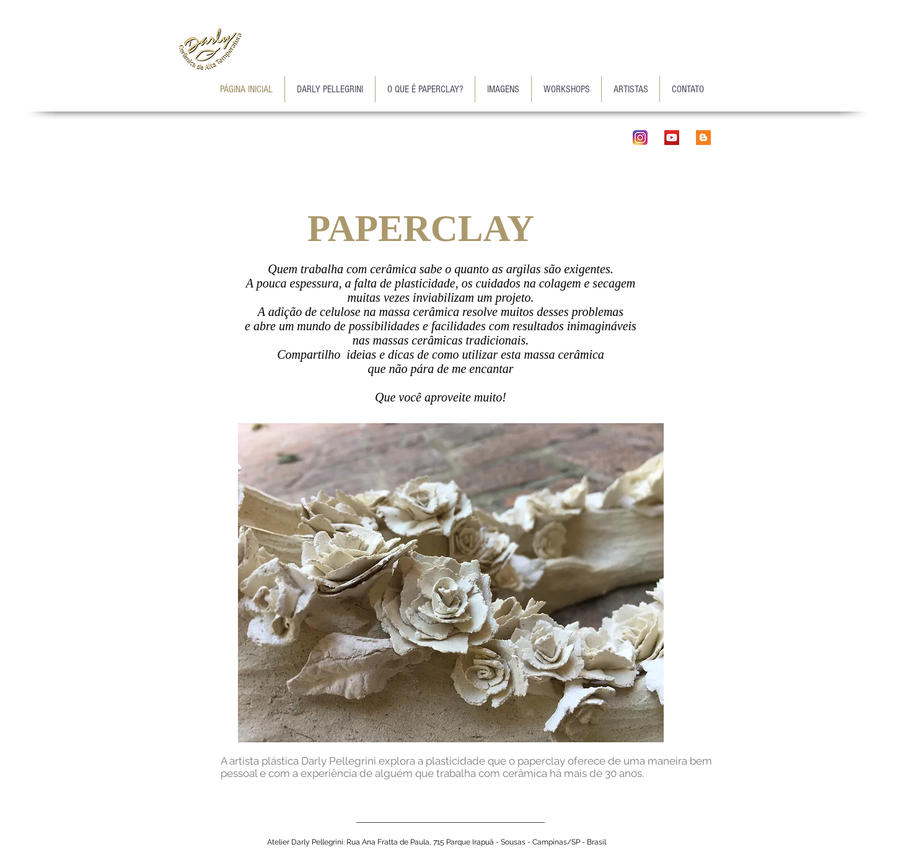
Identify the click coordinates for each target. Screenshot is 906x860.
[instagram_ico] (640, 137)
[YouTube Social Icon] (671, 137)
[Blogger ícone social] (703, 137)
